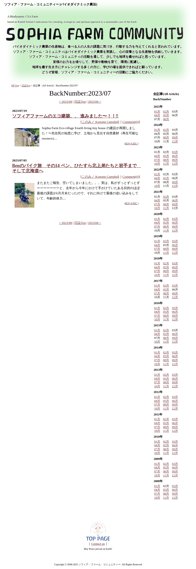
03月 (175, 152)
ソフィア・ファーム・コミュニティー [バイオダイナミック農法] (50, 4)
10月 (157, 163)
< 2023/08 (65, 101)
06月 (175, 156)
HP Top (15, 85)
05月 (166, 115)
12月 (175, 141)
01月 (157, 111)
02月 (166, 111)
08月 (166, 119)
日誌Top (26, 85)
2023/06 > (94, 101)
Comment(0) (130, 122)
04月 (157, 115)
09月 (175, 137)
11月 (166, 163)
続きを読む (131, 143)
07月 (157, 160)
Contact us (98, 544)
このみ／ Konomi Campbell (100, 122)
